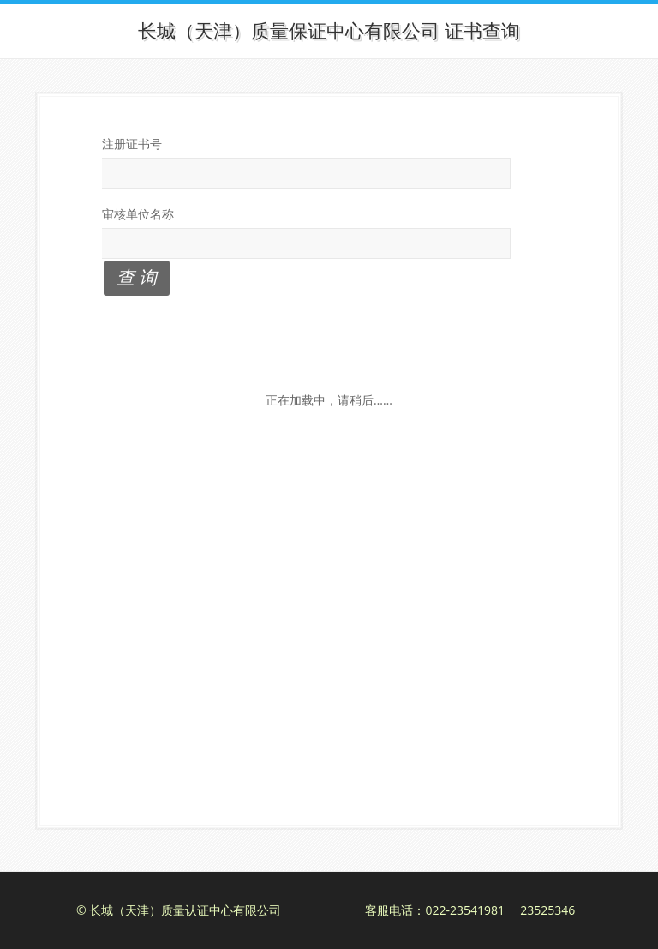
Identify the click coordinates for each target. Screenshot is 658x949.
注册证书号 (132, 143)
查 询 (137, 277)
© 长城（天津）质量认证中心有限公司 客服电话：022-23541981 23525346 (325, 910)
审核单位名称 (138, 214)
